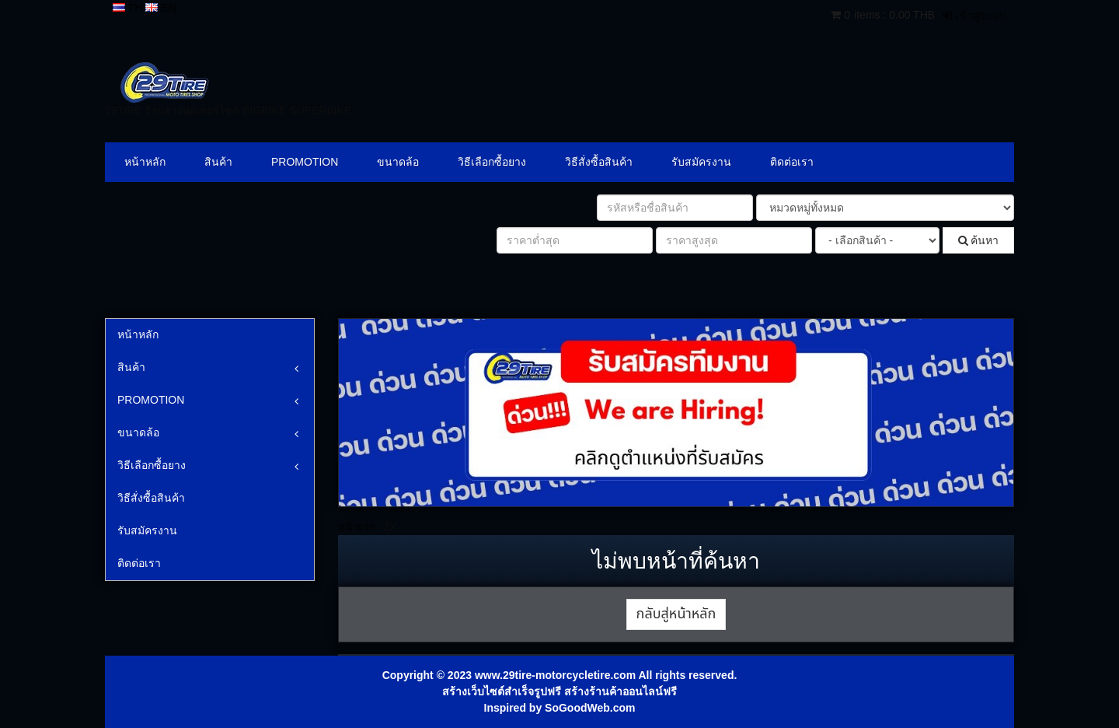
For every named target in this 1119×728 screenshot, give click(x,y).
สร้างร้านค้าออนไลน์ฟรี (620, 691)
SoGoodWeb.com (590, 708)
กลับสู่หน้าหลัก (676, 614)
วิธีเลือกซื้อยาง (492, 162)
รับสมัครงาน (701, 162)
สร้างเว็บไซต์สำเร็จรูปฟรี (501, 691)
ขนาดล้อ (398, 162)
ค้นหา (978, 240)
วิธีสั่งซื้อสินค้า (599, 162)
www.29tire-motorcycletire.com (555, 675)
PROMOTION (304, 162)
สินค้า (218, 162)
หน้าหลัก (145, 162)
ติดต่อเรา (792, 162)
